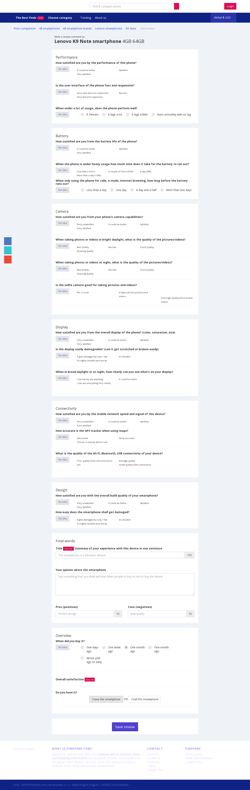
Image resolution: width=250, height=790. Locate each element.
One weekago (111, 649)
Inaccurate (82, 438)
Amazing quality (85, 251)
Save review (125, 726)
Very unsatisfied (85, 224)
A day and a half (143, 190)
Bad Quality (83, 247)
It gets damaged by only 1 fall (92, 356)
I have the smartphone (106, 699)
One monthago (134, 649)
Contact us (154, 758)
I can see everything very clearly (94, 383)
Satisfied (123, 70)
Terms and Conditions (199, 758)
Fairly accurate (126, 438)
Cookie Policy (193, 762)
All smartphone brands (77, 28)
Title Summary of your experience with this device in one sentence (109, 548)
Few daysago (89, 649)
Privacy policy (193, 754)
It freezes (89, 114)
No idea (62, 69)
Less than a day (93, 190)
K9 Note (131, 28)
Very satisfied (84, 74)
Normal (123, 93)
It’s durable (124, 356)
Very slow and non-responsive (93, 93)
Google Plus (154, 770)
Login (230, 6)
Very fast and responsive (90, 96)
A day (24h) (145, 171)
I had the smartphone (144, 699)
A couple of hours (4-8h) (120, 171)
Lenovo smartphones (108, 28)
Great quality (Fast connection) (135, 464)
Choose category (60, 18)
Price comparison (25, 28)
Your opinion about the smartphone (81, 569)
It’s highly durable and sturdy (92, 360)
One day (118, 190)
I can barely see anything (90, 379)
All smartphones (49, 28)
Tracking (85, 18)
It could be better (86, 70)
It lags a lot (112, 114)
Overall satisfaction (75, 679)
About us (100, 18)
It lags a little (137, 114)
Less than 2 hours (86, 171)
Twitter (151, 766)
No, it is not (83, 292)
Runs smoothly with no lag (171, 114)
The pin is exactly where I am (92, 442)
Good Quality (147, 247)
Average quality (127, 460)
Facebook (153, 762)
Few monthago (158, 649)
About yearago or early (91, 660)
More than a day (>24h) (89, 175)
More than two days (176, 190)
